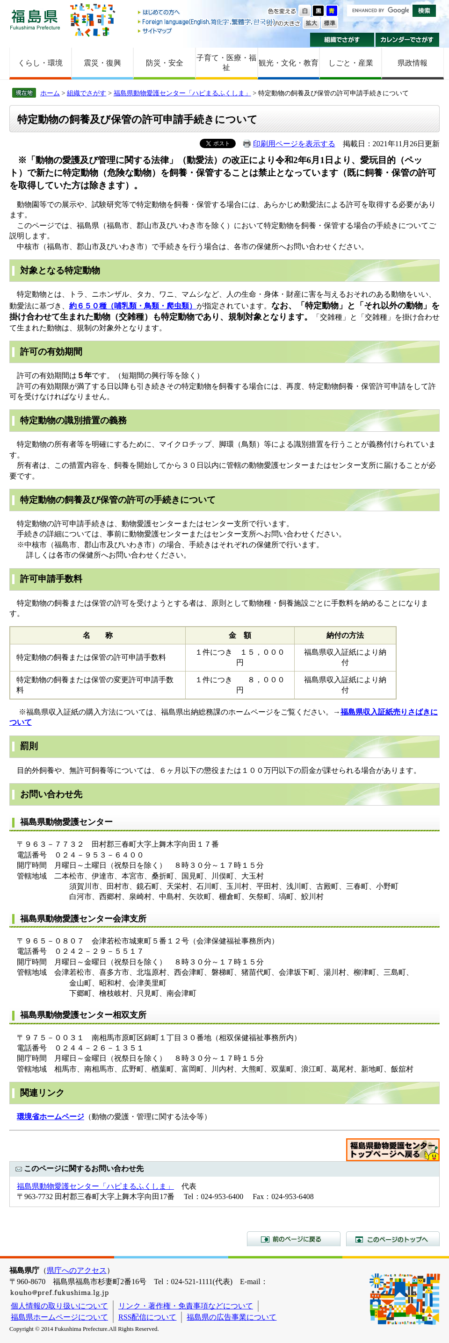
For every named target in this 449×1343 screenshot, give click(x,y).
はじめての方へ (207, 12)
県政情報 (412, 63)
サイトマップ (207, 30)
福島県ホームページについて (59, 1317)
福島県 (35, 19)
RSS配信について (147, 1317)
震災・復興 (102, 63)
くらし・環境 (40, 63)
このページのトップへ (393, 1238)
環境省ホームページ (50, 1117)
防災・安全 (164, 63)
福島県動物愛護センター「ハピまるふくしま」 (182, 93)
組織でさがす (342, 40)
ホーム (50, 93)
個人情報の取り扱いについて (59, 1306)
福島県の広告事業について (231, 1317)
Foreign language (207, 21)
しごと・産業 (350, 63)
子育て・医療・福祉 (226, 62)
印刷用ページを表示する (294, 144)
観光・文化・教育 (289, 63)
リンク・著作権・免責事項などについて (185, 1306)
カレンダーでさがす (408, 40)
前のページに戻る (293, 1238)
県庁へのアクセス (77, 1270)
